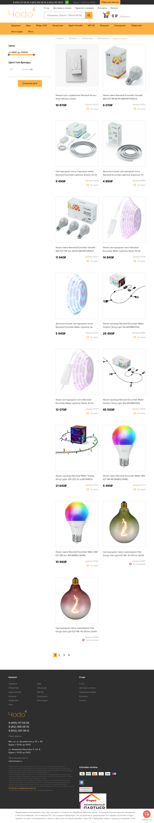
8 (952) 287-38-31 (55, 2)
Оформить (125, 16)
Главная (60, 38)
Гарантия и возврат (84, 8)
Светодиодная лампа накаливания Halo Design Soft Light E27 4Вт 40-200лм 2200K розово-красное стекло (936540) (76, 631)
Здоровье (16, 25)
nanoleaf (27, 69)
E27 (11, 69)
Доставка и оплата (62, 8)
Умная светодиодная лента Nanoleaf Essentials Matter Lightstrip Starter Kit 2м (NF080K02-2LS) (74, 403)
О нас (46, 8)
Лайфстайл (136, 25)
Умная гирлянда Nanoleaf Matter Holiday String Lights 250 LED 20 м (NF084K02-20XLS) (75, 479)
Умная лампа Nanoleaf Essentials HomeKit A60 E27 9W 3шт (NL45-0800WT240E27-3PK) (75, 251)
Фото (30, 31)
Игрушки (104, 25)
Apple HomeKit (75, 25)
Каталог (114, 8)
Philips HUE (41, 25)
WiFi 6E (91, 25)
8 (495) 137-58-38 (21, 2)
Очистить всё (30, 83)
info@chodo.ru (15, 761)
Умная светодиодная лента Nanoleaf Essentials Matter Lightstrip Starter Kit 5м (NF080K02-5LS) (122, 251)
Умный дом (57, 25)
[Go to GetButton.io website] (147, 820)
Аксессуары (17, 31)
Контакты (102, 8)
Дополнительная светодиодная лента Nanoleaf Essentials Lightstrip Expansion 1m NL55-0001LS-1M (123, 175)
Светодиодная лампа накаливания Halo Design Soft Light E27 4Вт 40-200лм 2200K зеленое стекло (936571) (123, 555)
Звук (28, 25)
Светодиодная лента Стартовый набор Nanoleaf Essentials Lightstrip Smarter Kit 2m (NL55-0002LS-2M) (76, 175)
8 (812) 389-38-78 (38, 2)
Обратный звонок (110, 2)
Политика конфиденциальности (22, 788)
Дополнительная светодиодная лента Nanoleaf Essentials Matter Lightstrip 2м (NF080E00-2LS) (74, 327)
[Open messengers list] (147, 814)
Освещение (120, 25)
